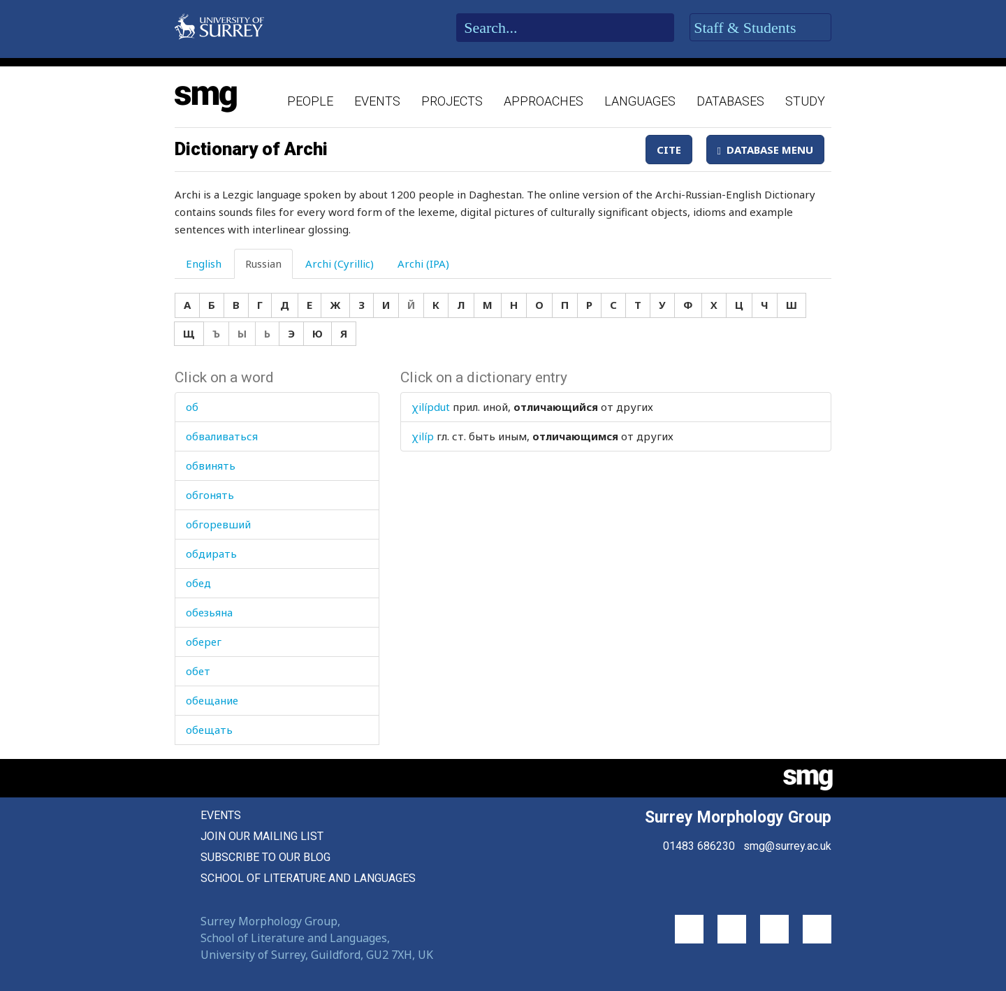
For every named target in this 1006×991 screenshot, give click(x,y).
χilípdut (430, 407)
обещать (209, 730)
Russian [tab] (263, 263)
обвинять (210, 465)
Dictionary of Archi (251, 148)
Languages (640, 101)
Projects (452, 101)
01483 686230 (699, 846)
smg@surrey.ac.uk (787, 846)
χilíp (422, 436)
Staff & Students (760, 28)
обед (198, 583)
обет (198, 671)
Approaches (543, 101)
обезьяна (209, 612)
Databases (730, 101)
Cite (669, 150)
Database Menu (765, 150)
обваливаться (222, 436)
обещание (212, 700)
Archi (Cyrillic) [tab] (339, 263)
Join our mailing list (262, 836)
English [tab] (203, 263)
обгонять (210, 495)
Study (805, 101)
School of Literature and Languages (308, 878)
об (192, 407)
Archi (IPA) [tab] (423, 263)
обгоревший (218, 524)
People (310, 101)
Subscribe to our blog (265, 857)
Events (377, 101)
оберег (203, 642)
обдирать (211, 553)
